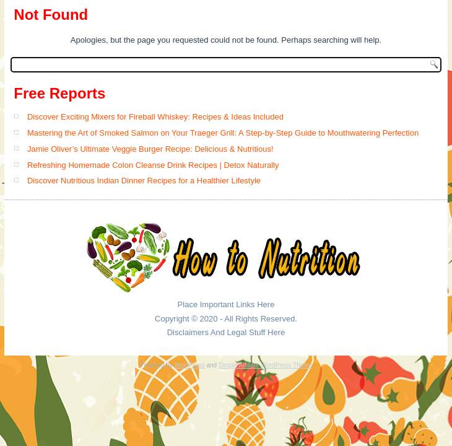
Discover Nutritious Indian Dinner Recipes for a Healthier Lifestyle (144, 180)
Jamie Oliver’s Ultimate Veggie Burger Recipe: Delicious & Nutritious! (150, 149)
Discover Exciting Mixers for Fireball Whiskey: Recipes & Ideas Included (155, 116)
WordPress (189, 365)
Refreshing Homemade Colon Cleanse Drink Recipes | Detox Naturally (153, 165)
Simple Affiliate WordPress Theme (265, 365)
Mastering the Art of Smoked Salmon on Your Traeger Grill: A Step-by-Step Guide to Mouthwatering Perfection (223, 133)
